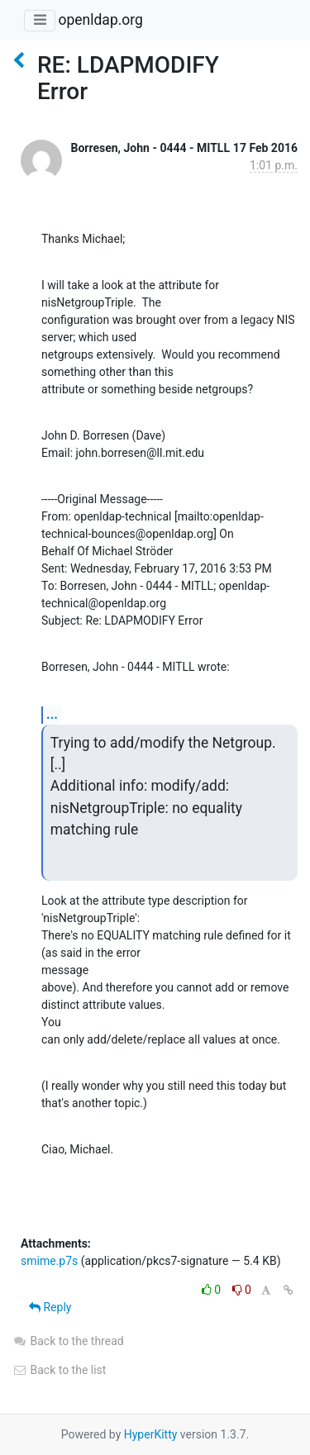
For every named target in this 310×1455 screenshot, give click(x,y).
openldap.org (100, 20)
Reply (50, 1307)
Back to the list (59, 1370)
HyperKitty (151, 1434)
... (52, 714)
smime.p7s (49, 1260)
